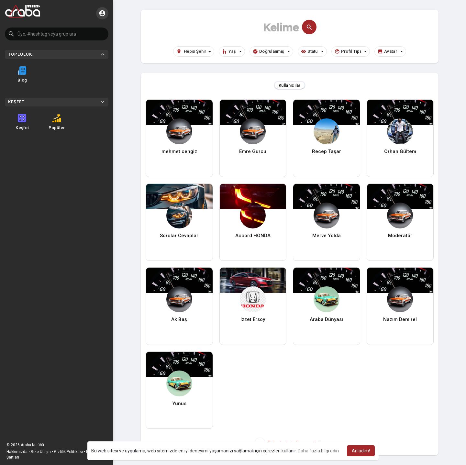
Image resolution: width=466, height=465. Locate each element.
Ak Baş (179, 319)
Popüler (57, 122)
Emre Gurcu (252, 151)
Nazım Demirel (400, 319)
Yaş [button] (232, 51)
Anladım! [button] (361, 450)
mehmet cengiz (179, 151)
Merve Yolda (326, 235)
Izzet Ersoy (252, 319)
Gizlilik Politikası (68, 451)
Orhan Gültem (400, 151)
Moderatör (400, 235)
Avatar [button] (390, 51)
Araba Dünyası (326, 319)
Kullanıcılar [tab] (290, 85)
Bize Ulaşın (41, 451)
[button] (56, 34)
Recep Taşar (326, 151)
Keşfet (22, 122)
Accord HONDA (253, 235)
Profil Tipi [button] (351, 51)
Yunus (179, 403)
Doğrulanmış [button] (271, 51)
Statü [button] (312, 51)
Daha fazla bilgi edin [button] (318, 450)
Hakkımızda (17, 451)
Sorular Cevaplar (179, 235)
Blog (22, 74)
